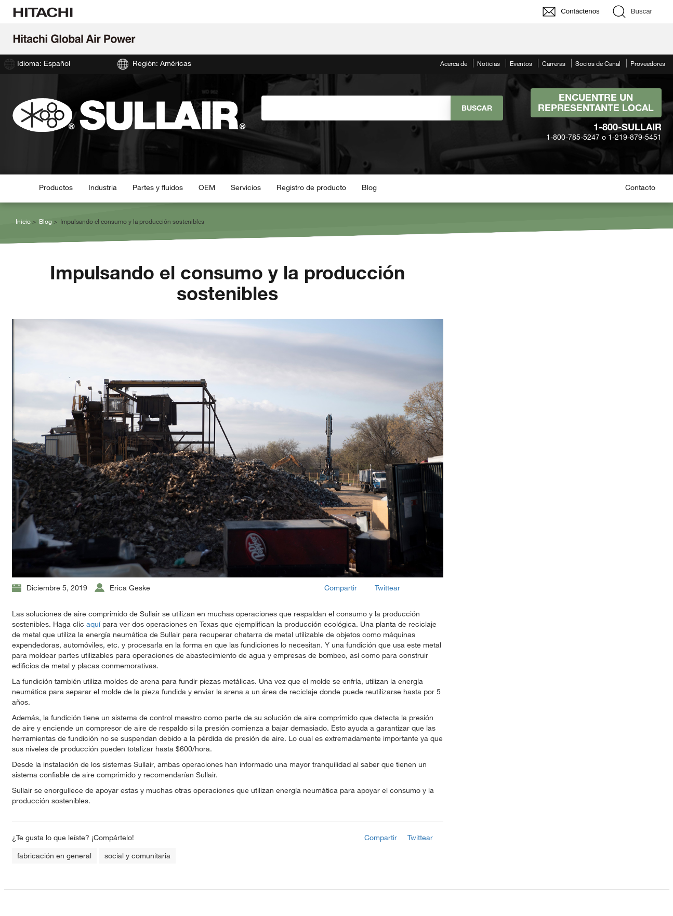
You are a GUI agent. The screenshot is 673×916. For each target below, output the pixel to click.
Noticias (488, 63)
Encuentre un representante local (596, 102)
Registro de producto (311, 187)
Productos (56, 187)
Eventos (521, 63)
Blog (369, 187)
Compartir (340, 587)
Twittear (387, 587)
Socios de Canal (598, 63)
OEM (207, 187)
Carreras (553, 63)
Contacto (640, 187)
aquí (93, 623)
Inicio (23, 221)
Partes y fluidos (158, 187)
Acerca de (453, 63)
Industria (102, 187)
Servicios (246, 187)
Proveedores (647, 63)
